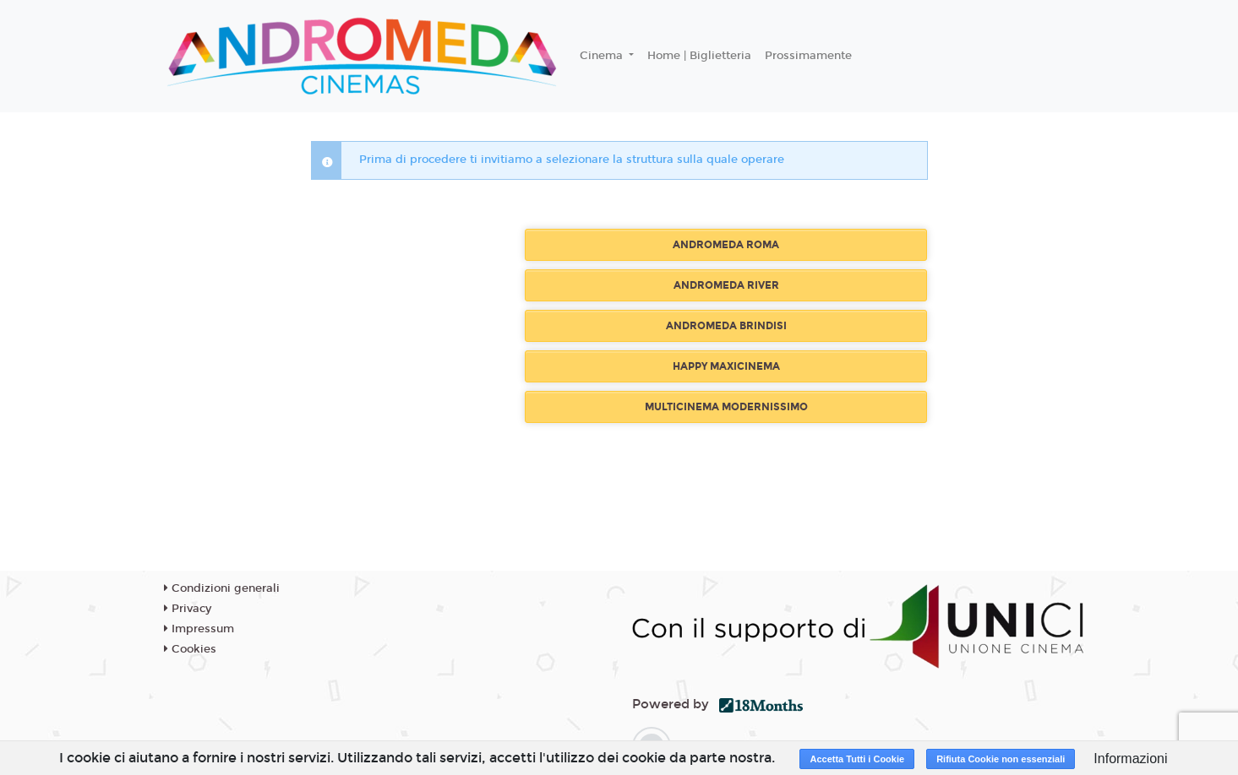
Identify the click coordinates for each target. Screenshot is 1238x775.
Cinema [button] (603, 55)
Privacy (187, 608)
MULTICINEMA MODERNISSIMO (726, 407)
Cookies (190, 649)
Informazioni (1130, 758)
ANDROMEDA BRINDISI (726, 326)
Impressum (199, 629)
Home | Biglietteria (699, 55)
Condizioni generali (222, 588)
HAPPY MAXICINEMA (726, 366)
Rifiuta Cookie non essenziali (1000, 759)
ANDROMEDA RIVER (726, 285)
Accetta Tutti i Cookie (857, 759)
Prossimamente (808, 55)
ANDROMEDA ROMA (726, 245)
